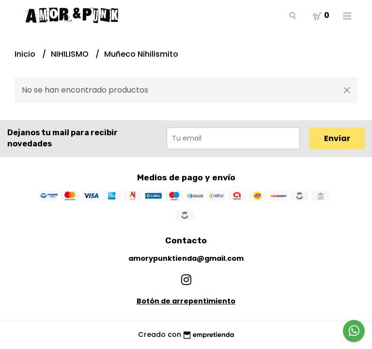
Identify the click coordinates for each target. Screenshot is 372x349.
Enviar (337, 138)
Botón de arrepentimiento (186, 301)
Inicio (26, 54)
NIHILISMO (71, 54)
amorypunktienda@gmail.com (186, 258)
